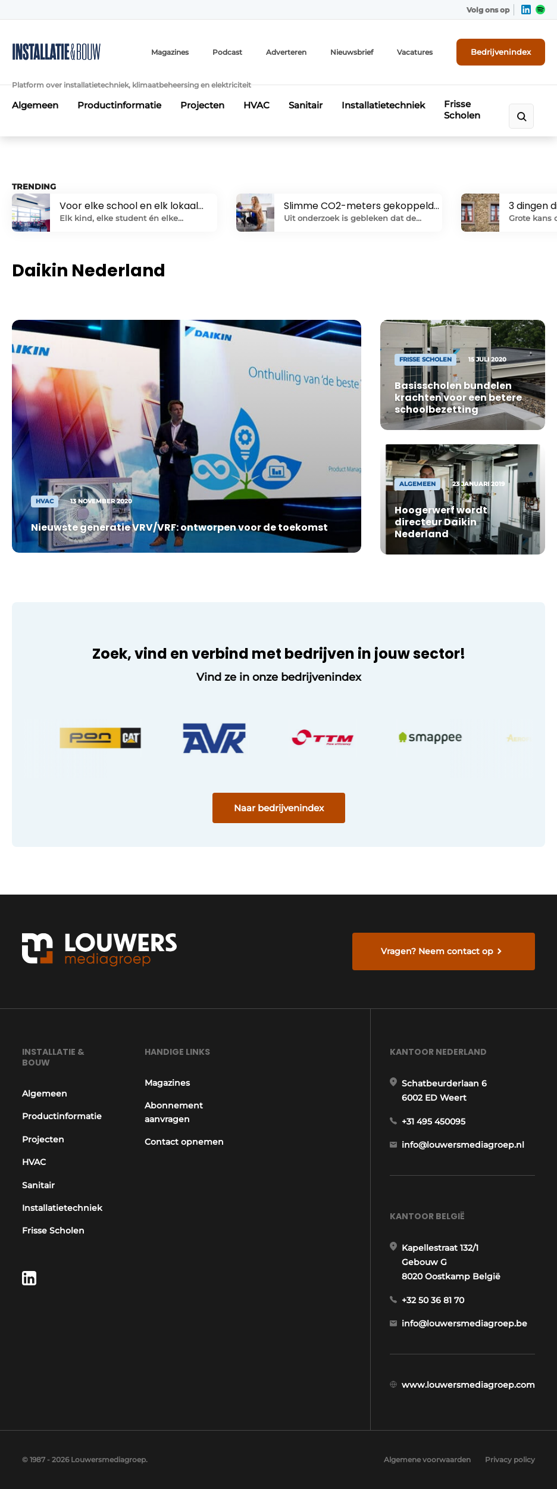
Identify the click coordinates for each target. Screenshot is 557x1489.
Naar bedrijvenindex (279, 808)
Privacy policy (510, 1459)
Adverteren (286, 52)
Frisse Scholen (462, 109)
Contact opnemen (184, 1141)
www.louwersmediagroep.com (468, 1384)
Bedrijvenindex (501, 52)
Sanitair (306, 105)
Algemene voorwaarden (427, 1459)
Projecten (202, 105)
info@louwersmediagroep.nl (463, 1144)
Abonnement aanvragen (174, 1112)
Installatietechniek (383, 105)
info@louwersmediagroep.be (464, 1323)
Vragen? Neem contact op (437, 951)
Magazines (170, 52)
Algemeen (35, 105)
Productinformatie (119, 105)
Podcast (227, 52)
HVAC (256, 105)
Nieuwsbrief (351, 52)
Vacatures (415, 52)
